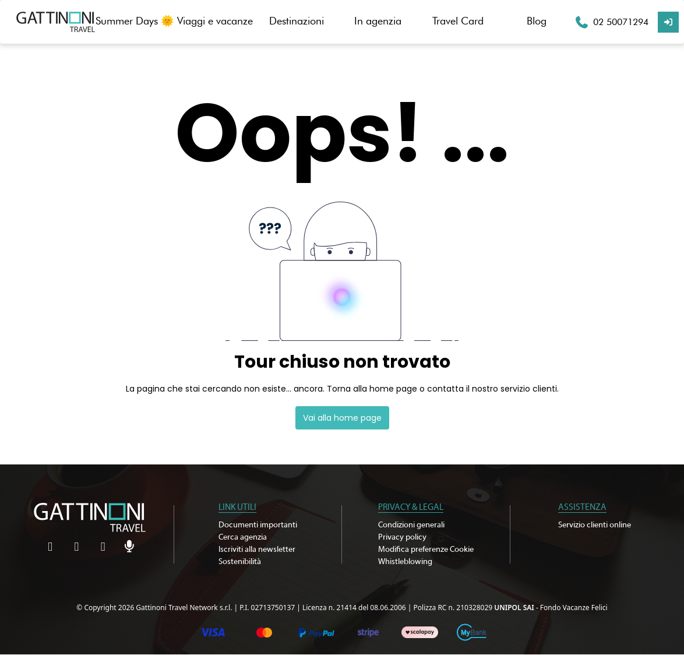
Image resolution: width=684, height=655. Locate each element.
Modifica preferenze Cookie (426, 549)
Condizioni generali (411, 525)
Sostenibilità (239, 561)
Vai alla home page (342, 418)
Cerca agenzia (242, 537)
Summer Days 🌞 (135, 21)
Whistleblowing (405, 561)
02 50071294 (620, 21)
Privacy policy (402, 537)
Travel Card (458, 21)
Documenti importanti (257, 525)
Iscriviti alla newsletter (256, 549)
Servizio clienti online (594, 525)
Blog (537, 21)
